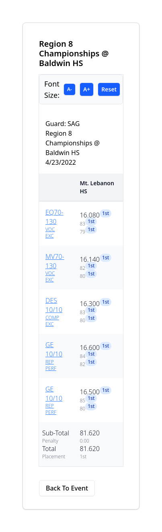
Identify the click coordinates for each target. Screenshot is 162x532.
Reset (109, 89)
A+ (86, 89)
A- (69, 89)
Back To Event (67, 488)
